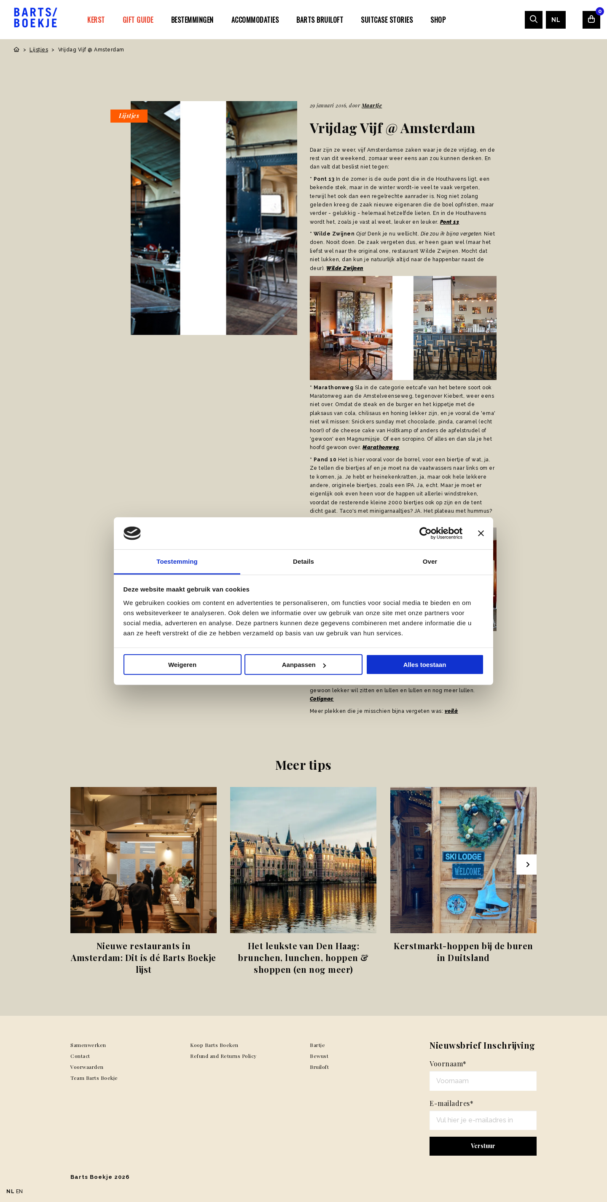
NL (555, 19)
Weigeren (182, 664)
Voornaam (448, 1063)
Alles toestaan (424, 664)
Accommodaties (255, 20)
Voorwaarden (87, 1066)
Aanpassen (304, 664)
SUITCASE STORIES (387, 20)
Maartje (372, 105)
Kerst (96, 20)
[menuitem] (96, 19)
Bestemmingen (192, 20)
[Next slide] (526, 864)
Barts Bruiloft (319, 20)
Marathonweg (381, 447)
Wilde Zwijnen (344, 268)
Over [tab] (430, 561)
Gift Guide (138, 20)
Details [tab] (303, 561)
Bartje (317, 1044)
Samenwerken (88, 1044)
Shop (438, 20)
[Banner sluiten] (481, 533)
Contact (80, 1055)
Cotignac (322, 699)
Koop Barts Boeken (214, 1044)
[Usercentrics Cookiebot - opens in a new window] (425, 533)
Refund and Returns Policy (223, 1055)
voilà (451, 711)
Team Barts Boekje (94, 1077)
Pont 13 (449, 222)
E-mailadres (451, 1103)
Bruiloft (319, 1066)
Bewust (319, 1055)
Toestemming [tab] (177, 561)
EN (19, 1191)
